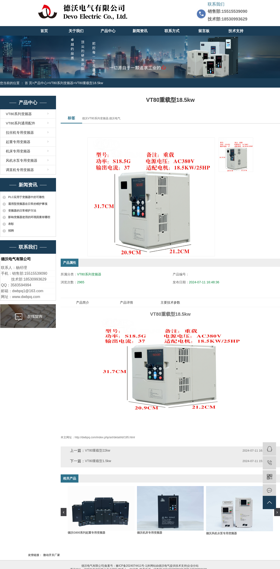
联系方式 (171, 31)
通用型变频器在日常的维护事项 (27, 204)
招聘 (11, 230)
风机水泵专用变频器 (21, 160)
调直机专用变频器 (20, 170)
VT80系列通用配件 (20, 123)
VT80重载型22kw (97, 450)
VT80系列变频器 (61, 83)
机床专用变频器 (18, 151)
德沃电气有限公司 (92, 565)
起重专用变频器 (18, 142)
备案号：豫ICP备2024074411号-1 (126, 565)
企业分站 (193, 565)
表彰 (11, 224)
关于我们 (76, 31)
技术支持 (235, 31)
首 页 (28, 83)
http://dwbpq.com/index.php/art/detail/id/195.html (105, 437)
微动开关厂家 (51, 555)
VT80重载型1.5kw (98, 461)
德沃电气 (164, 565)
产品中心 (108, 31)
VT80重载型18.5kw (89, 83)
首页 (44, 31)
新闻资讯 (140, 31)
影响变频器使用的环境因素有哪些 (29, 217)
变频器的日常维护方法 (22, 210)
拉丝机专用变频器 (20, 132)
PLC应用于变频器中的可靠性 (26, 197)
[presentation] (63, 512)
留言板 (204, 31)
